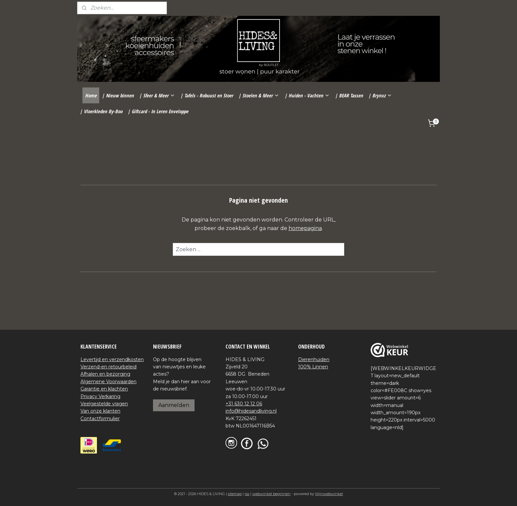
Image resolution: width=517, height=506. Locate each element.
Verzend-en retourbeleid (108, 367)
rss (247, 493)
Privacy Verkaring (100, 396)
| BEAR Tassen (349, 95)
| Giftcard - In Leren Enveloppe (158, 111)
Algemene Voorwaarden (108, 382)
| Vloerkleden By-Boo (101, 111)
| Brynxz (380, 95)
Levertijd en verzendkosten (112, 359)
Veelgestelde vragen (104, 404)
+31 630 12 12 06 (244, 404)
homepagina (305, 228)
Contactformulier (100, 419)
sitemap (235, 493)
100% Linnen (313, 367)
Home (91, 95)
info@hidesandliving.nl (251, 411)
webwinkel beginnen (271, 493)
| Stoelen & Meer (258, 95)
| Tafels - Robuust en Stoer (206, 95)
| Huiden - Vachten (307, 95)
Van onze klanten (100, 411)
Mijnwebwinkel (329, 493)
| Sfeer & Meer (157, 95)
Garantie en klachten (104, 389)
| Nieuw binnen (118, 95)
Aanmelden (173, 405)
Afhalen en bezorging (105, 374)
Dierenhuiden (313, 359)
